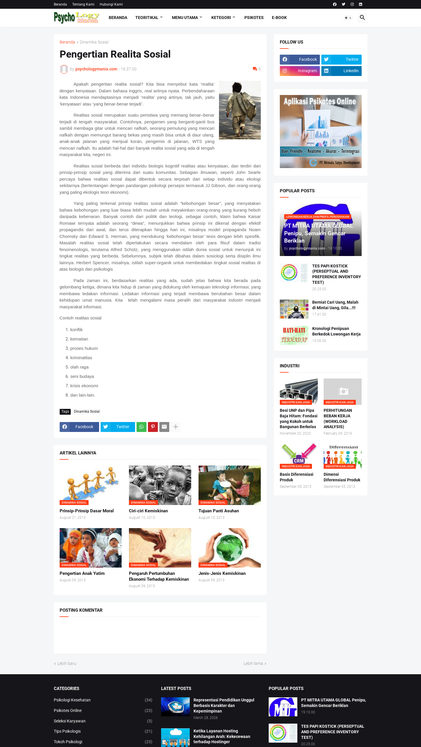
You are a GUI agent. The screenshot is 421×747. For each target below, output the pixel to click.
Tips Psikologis (103, 731)
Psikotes (254, 17)
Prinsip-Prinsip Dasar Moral (87, 510)
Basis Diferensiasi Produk (296, 477)
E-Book (279, 17)
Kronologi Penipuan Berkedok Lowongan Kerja (336, 331)
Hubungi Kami (111, 4)
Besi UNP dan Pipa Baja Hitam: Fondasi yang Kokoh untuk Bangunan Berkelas (299, 418)
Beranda (60, 4)
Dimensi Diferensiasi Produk (342, 477)
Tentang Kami (83, 4)
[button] (348, 18)
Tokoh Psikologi (103, 742)
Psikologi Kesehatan (103, 700)
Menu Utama (185, 17)
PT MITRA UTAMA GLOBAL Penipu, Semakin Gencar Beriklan (333, 703)
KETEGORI (221, 17)
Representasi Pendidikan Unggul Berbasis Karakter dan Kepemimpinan (224, 705)
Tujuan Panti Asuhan (219, 510)
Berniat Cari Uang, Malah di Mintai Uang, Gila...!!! (335, 305)
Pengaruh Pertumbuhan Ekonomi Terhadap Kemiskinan (159, 576)
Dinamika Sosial (94, 42)
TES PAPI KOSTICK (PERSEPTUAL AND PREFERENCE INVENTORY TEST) (336, 274)
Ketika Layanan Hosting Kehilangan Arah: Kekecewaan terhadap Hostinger (222, 736)
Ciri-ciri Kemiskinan (148, 510)
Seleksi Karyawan (103, 721)
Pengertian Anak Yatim (82, 573)
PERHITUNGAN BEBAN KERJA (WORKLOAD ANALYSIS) (338, 418)
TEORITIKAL (146, 17)
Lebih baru (66, 663)
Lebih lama (253, 663)
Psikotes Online (103, 711)
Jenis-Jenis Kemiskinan (222, 573)
